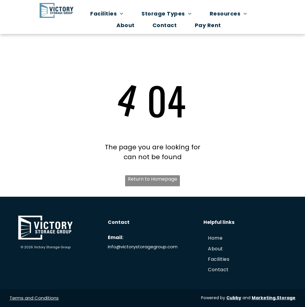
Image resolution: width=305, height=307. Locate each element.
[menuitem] (110, 13)
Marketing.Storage (273, 298)
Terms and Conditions (34, 298)
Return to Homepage (152, 179)
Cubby (233, 298)
